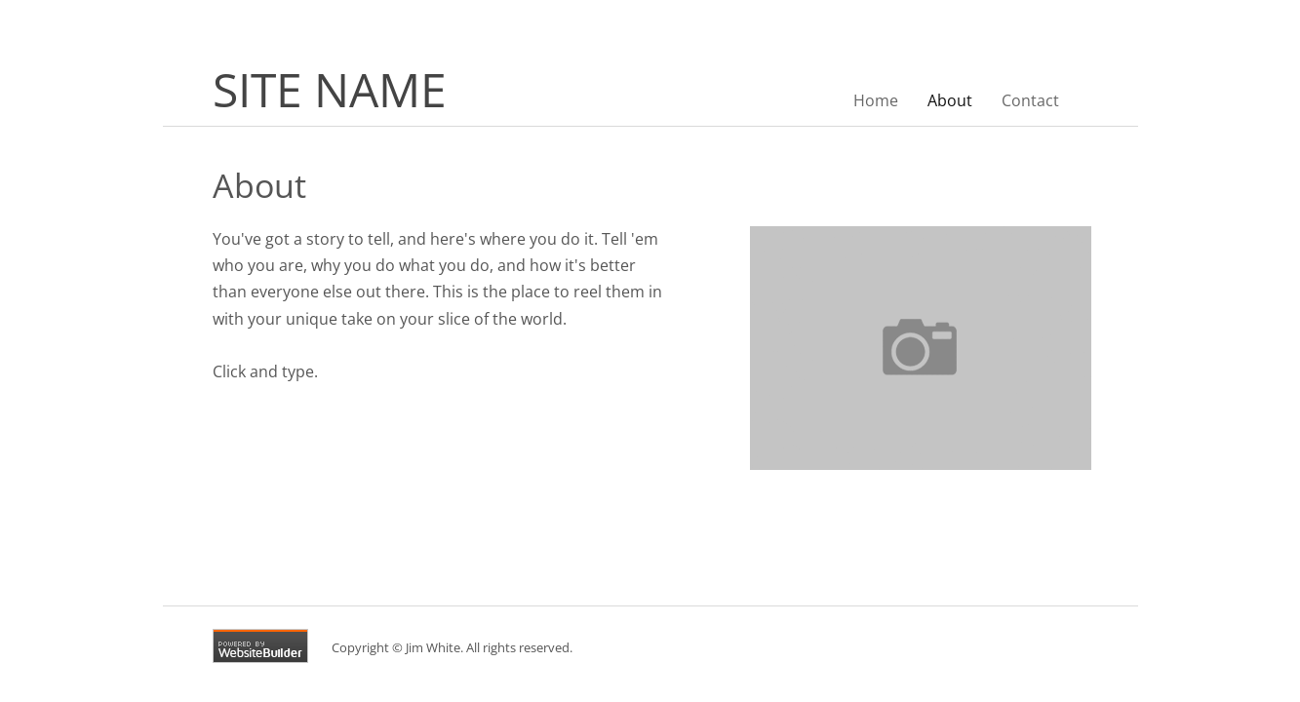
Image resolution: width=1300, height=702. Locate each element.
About (949, 100)
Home (875, 100)
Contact (1030, 100)
